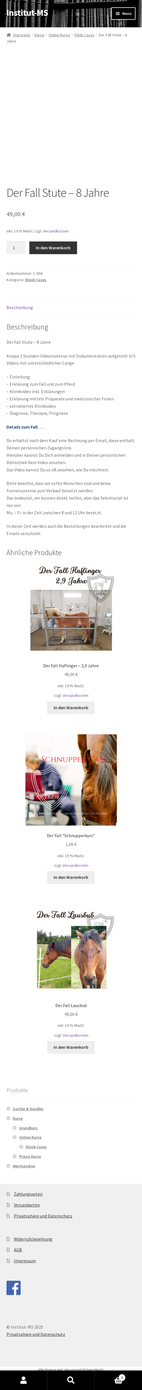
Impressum (25, 1260)
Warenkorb (110, 1376)
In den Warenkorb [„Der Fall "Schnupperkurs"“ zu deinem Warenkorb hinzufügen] (71, 877)
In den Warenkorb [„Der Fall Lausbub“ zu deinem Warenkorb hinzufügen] (71, 1047)
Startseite (21, 34)
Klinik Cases (85, 34)
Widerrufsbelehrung (33, 1239)
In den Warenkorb (53, 247)
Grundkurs (28, 1127)
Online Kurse (59, 34)
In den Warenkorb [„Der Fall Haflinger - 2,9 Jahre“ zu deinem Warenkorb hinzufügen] (71, 707)
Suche (71, 1380)
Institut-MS (27, 12)
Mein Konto (23, 1380)
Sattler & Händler (28, 1108)
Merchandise (24, 1166)
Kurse (39, 34)
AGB (18, 1249)
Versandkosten (56, 231)
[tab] (71, 308)
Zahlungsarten (28, 1194)
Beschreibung (19, 307)
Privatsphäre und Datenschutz (43, 1216)
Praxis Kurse (30, 1156)
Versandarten (27, 1205)
